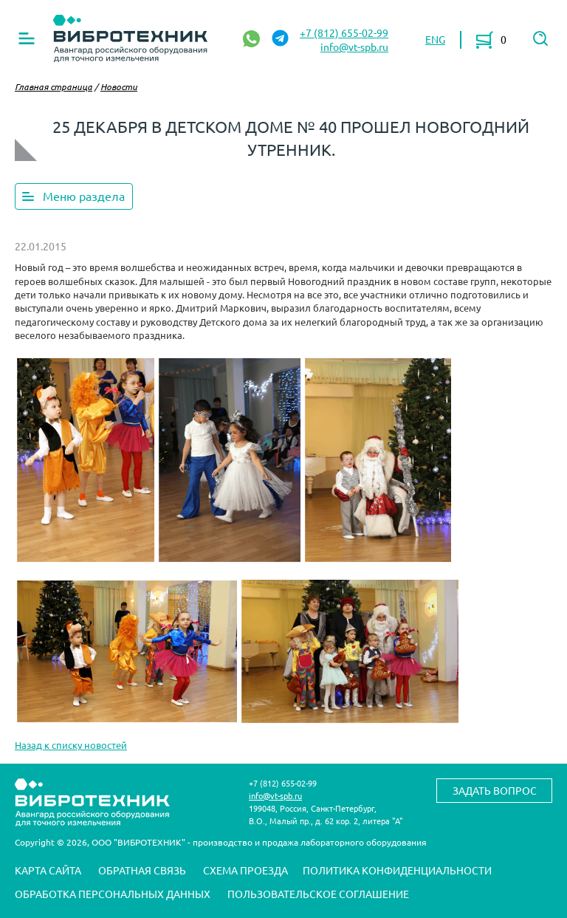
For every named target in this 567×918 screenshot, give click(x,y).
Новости (118, 86)
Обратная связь (142, 870)
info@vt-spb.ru (354, 46)
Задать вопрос (495, 790)
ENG (435, 39)
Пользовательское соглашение (318, 893)
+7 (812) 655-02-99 (344, 32)
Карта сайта (48, 870)
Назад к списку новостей (71, 745)
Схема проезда (245, 870)
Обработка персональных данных (112, 893)
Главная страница (53, 86)
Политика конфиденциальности (397, 870)
